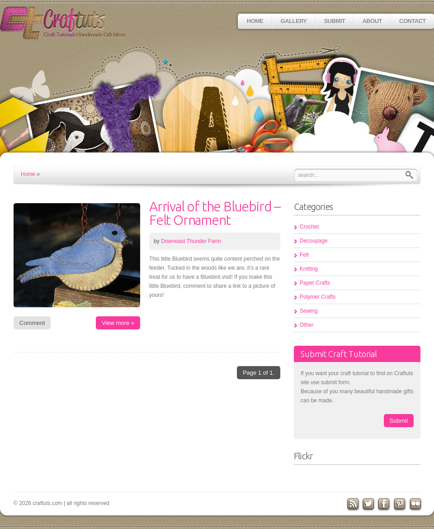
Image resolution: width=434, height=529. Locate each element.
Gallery (294, 21)
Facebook (384, 504)
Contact (412, 21)
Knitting (309, 269)
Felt (304, 255)
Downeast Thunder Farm (191, 241)
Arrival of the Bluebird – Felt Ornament (214, 213)
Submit (334, 21)
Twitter (369, 504)
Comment (32, 322)
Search (411, 175)
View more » (118, 322)
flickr (417, 504)
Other (306, 325)
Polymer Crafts (317, 297)
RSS (353, 504)
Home (255, 21)
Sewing (308, 311)
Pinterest (401, 504)
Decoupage (313, 241)
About (372, 21)
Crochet (309, 227)
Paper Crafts (315, 283)
